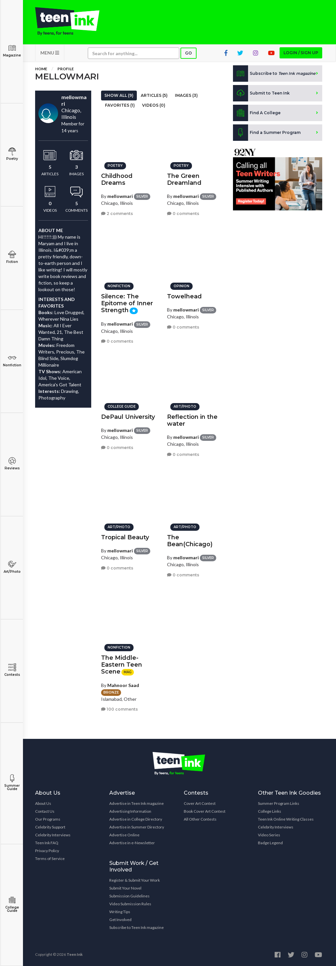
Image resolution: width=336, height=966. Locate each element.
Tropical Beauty (125, 537)
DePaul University (128, 416)
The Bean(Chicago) (190, 541)
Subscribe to (274, 73)
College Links (269, 811)
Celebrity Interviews (53, 834)
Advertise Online (124, 834)
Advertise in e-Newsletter (132, 842)
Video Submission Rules (130, 903)
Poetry (12, 154)
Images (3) (186, 95)
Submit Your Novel (125, 888)
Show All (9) (119, 95)
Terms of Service (50, 858)
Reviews (12, 463)
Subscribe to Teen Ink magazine (136, 927)
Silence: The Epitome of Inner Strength (127, 303)
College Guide (12, 904)
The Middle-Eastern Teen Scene (121, 664)
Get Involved (120, 919)
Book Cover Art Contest (204, 811)
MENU (49, 52)
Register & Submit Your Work (134, 880)
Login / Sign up (301, 52)
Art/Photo (12, 567)
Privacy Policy (47, 850)
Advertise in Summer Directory (136, 827)
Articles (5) (154, 95)
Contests (12, 670)
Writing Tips (119, 911)
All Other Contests (200, 819)
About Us (43, 803)
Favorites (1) (120, 105)
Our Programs (47, 819)
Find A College (257, 113)
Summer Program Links (278, 803)
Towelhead (184, 296)
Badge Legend (270, 842)
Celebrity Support (50, 827)
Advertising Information (130, 811)
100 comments (119, 709)
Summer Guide (12, 782)
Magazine (12, 50)
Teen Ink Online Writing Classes (286, 819)
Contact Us (44, 811)
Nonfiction (12, 360)
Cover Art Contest (200, 803)
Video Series (269, 834)
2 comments (117, 213)
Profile (65, 68)
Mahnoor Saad (123, 685)
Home (41, 68)
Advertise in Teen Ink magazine (136, 803)
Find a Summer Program (267, 132)
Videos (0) (153, 105)
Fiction (12, 257)
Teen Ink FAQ (46, 842)
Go (188, 53)
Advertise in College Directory (135, 819)
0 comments (183, 213)
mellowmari (120, 196)
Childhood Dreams (117, 179)
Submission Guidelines (129, 895)
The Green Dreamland (184, 179)
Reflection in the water (192, 420)
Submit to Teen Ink (261, 93)
